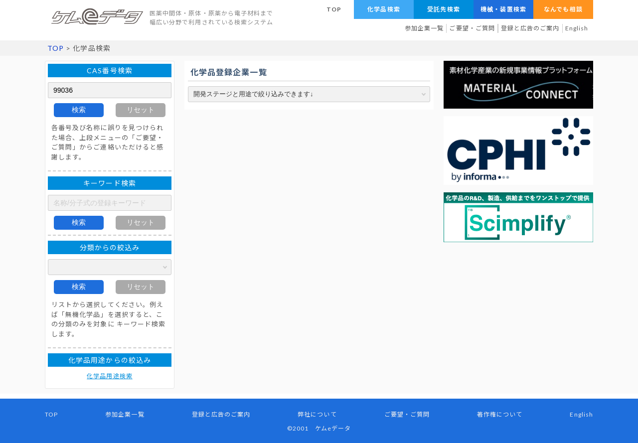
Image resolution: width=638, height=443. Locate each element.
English (576, 28)
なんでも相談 (563, 9)
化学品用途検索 (109, 376)
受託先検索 (443, 9)
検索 (79, 110)
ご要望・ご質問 (471, 28)
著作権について (499, 414)
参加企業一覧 (424, 28)
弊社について (317, 414)
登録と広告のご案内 (530, 28)
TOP (333, 9)
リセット (141, 110)
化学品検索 (383, 9)
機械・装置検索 (503, 9)
